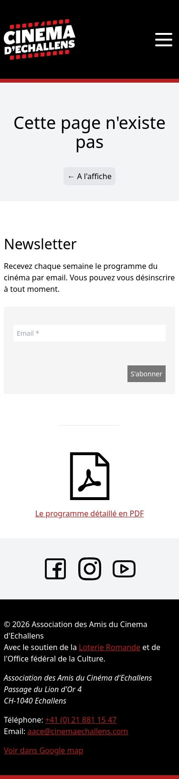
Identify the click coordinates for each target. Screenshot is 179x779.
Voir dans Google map (43, 750)
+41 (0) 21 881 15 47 (80, 720)
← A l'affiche (89, 176)
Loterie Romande (109, 647)
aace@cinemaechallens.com (78, 731)
